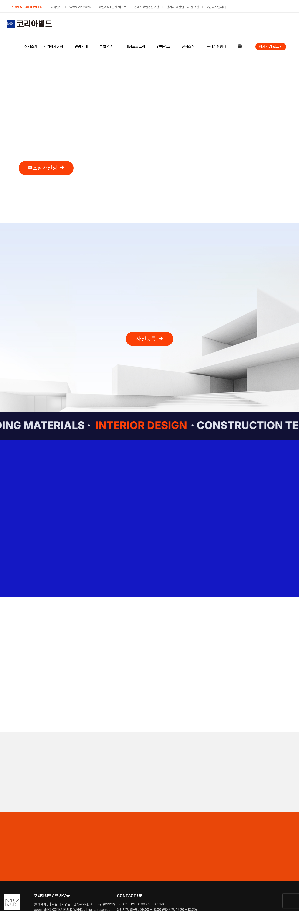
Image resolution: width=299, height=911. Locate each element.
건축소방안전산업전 (146, 7)
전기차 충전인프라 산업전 (182, 7)
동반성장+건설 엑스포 (112, 7)
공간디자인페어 (216, 7)
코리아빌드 (55, 7)
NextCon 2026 (80, 7)
